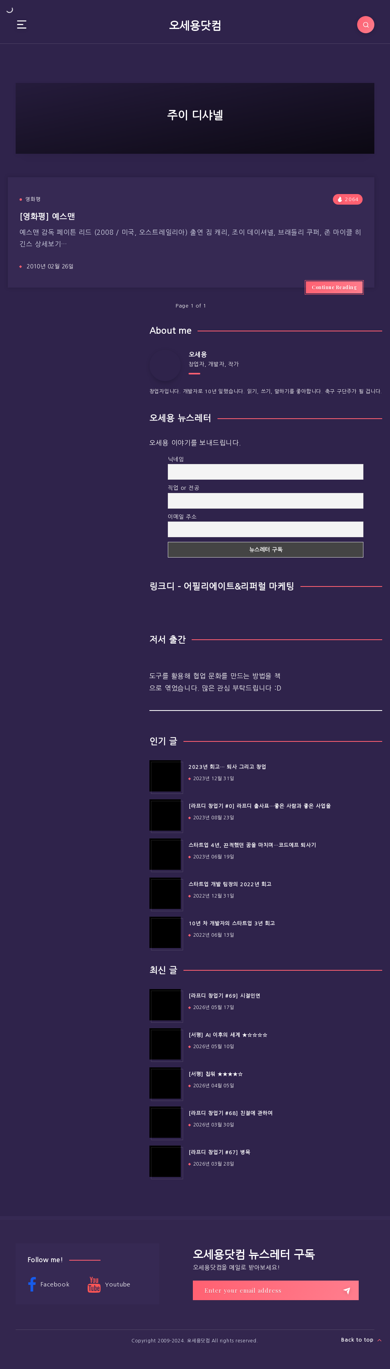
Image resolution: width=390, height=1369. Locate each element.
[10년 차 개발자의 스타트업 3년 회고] (165, 932)
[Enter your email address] (276, 1290)
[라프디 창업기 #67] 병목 (219, 1152)
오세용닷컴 (195, 25)
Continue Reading (334, 287)
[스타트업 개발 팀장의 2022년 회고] (165, 893)
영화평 (33, 199)
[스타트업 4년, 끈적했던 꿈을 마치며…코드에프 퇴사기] (165, 854)
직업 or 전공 (183, 488)
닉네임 (176, 459)
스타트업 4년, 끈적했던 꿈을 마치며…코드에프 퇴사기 (252, 845)
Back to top (361, 1340)
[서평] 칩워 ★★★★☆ (216, 1074)
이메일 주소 (182, 517)
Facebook (48, 1285)
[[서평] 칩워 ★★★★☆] (165, 1083)
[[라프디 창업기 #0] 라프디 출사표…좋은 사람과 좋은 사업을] (165, 815)
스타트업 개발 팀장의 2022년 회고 (230, 884)
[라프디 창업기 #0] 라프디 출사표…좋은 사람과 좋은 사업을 (260, 806)
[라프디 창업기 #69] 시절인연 (225, 995)
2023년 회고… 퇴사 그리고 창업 (227, 767)
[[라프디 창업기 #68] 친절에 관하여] (165, 1122)
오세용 (198, 354)
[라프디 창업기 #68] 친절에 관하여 (231, 1113)
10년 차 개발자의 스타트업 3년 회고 (232, 923)
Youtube (109, 1285)
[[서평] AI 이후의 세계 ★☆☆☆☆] (165, 1044)
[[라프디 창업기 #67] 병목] (165, 1161)
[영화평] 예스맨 (47, 217)
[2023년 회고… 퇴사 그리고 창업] (165, 776)
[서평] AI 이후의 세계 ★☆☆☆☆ (228, 1035)
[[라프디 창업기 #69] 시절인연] (165, 1004)
